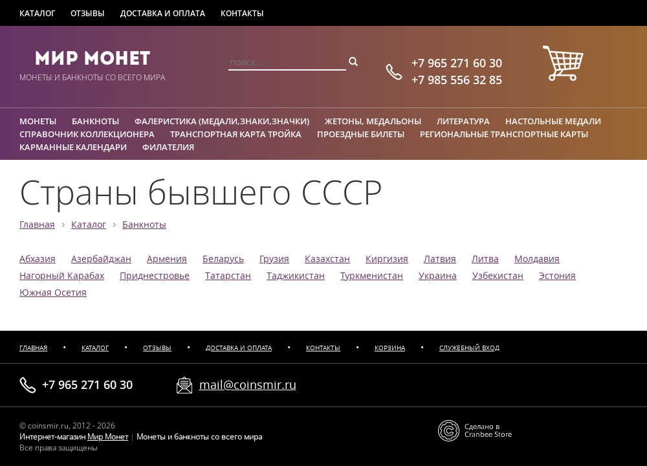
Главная (37, 224)
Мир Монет (92, 58)
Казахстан (327, 259)
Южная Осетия (53, 292)
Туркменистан (371, 276)
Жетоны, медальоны (373, 121)
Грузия (274, 259)
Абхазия (37, 259)
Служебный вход (469, 348)
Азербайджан (101, 259)
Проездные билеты (360, 134)
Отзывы (88, 13)
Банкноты (95, 121)
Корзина (390, 348)
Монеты (37, 121)
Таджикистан (296, 276)
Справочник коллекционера (87, 134)
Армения (167, 259)
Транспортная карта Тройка (236, 134)
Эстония (557, 276)
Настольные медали (553, 121)
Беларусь (223, 259)
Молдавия (537, 259)
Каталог (37, 13)
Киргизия (387, 259)
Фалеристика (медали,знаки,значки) (222, 121)
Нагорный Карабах (61, 276)
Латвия (440, 259)
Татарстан (228, 276)
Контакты (242, 13)
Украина (438, 276)
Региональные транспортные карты (504, 134)
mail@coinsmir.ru (247, 384)
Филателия (168, 147)
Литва (485, 259)
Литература (463, 121)
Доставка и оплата (162, 13)
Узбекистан (497, 276)
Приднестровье (155, 276)
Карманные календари (73, 147)
